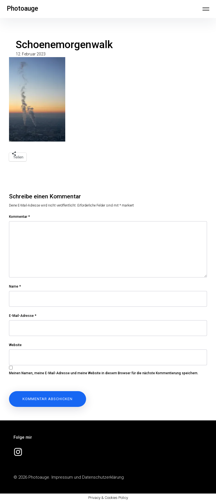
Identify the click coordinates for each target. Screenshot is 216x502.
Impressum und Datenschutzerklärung (87, 477)
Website (15, 345)
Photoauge (22, 8)
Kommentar (19, 217)
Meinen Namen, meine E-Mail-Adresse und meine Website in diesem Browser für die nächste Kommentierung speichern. (103, 373)
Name (15, 286)
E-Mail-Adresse (22, 316)
